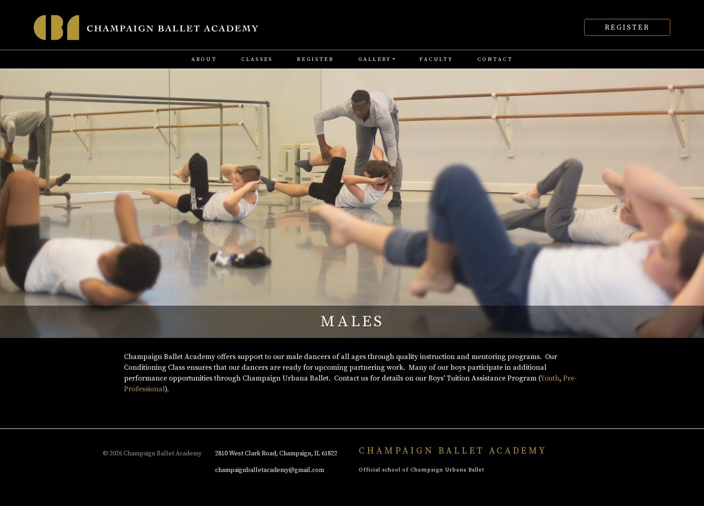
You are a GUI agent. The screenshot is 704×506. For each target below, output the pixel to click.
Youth (550, 378)
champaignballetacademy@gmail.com (269, 470)
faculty (436, 59)
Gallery (374, 59)
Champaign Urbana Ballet (447, 470)
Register (627, 27)
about (204, 59)
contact (495, 59)
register (315, 59)
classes (257, 59)
